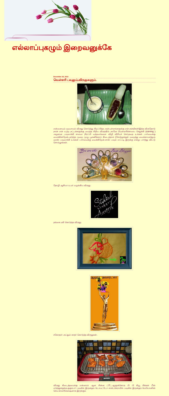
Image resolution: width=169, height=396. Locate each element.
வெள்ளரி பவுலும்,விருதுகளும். (75, 80)
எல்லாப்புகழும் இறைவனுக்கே (62, 48)
